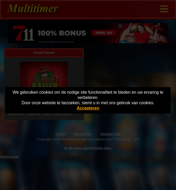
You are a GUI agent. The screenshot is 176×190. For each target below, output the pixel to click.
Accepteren (88, 108)
